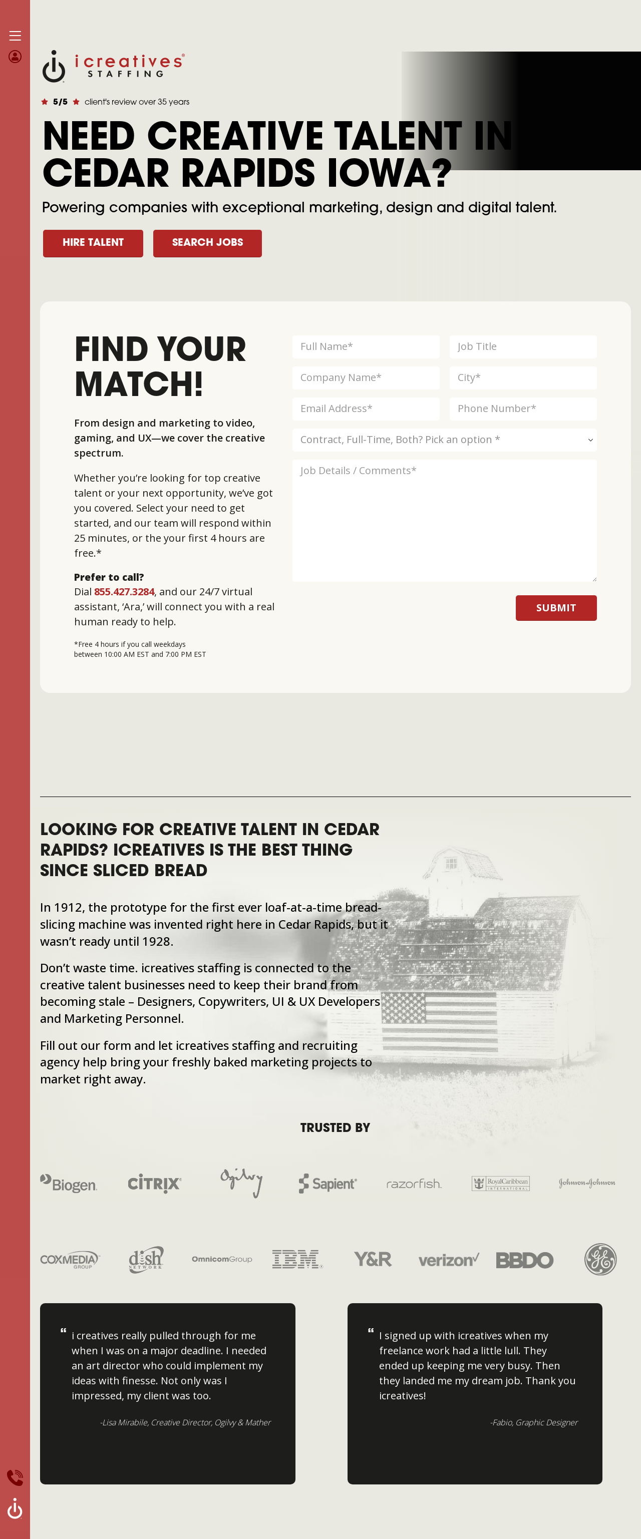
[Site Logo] (114, 65)
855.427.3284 (124, 591)
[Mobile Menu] (15, 36)
